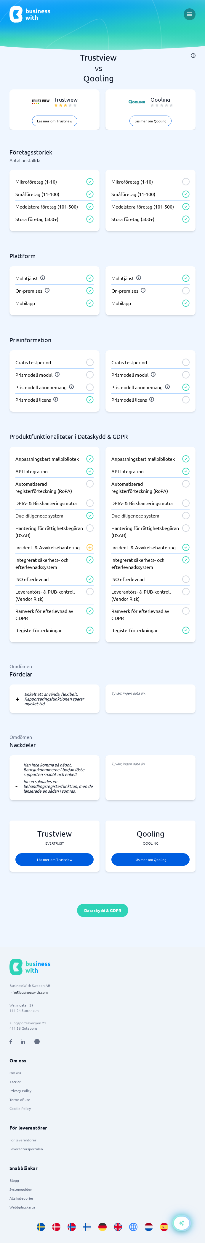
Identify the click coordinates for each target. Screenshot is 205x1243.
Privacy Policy (20, 1090)
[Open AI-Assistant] (181, 1223)
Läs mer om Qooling (150, 121)
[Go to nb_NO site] (72, 1227)
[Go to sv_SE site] (41, 1227)
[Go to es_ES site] (164, 1227)
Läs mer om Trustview (54, 121)
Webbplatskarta (22, 1207)
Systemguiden (20, 1189)
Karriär (15, 1081)
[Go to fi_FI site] (87, 1227)
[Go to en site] (133, 1227)
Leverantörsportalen (26, 1148)
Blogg (14, 1180)
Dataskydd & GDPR (102, 910)
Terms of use (19, 1099)
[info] (193, 55)
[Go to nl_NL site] (149, 1227)
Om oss (15, 1072)
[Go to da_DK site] (56, 1227)
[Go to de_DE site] (102, 1227)
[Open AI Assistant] (37, 1041)
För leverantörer (22, 1140)
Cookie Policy (20, 1108)
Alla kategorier (21, 1198)
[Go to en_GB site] (118, 1227)
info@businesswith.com (28, 992)
